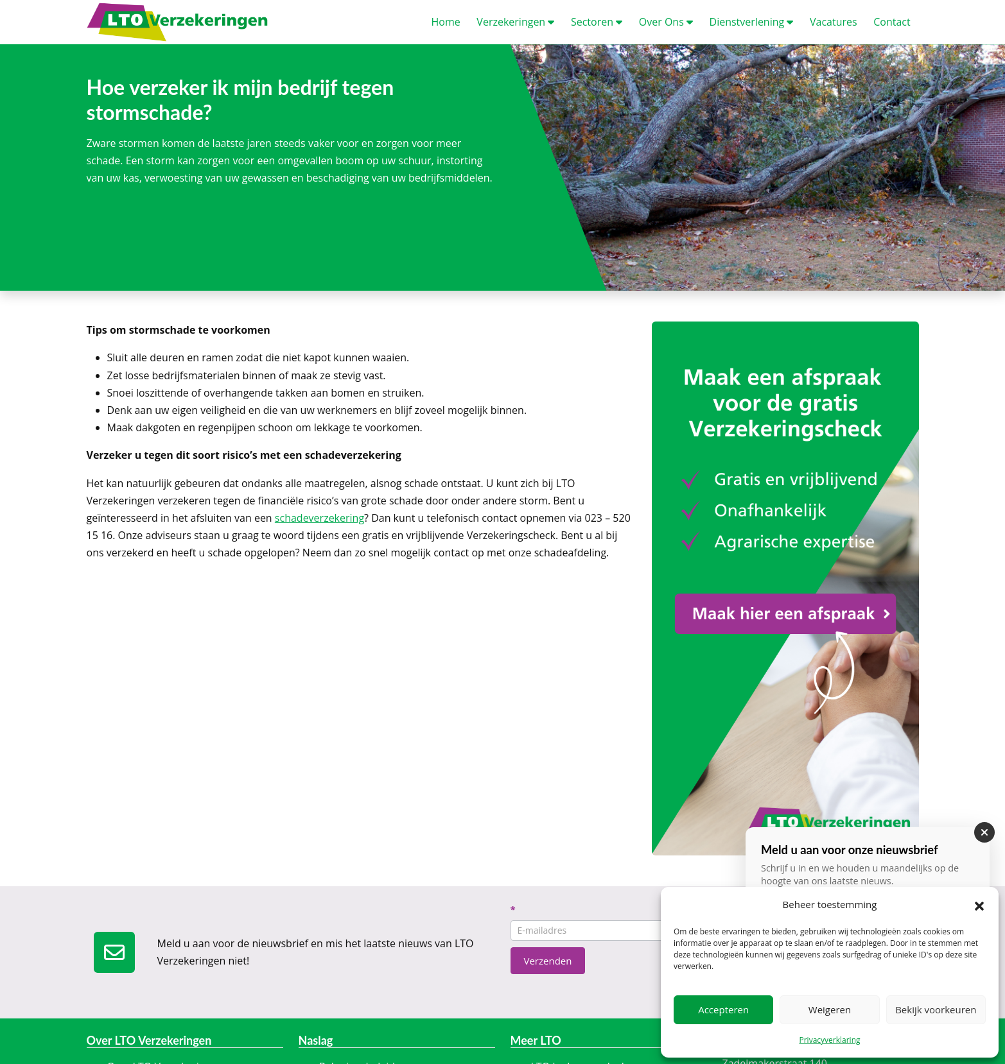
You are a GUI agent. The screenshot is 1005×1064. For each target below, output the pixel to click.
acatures (833, 22)
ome (446, 22)
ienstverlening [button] (752, 22)
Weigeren (829, 1009)
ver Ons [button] (666, 22)
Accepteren (723, 1009)
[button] (979, 904)
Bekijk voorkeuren (935, 1009)
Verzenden (548, 960)
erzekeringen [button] (515, 22)
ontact (891, 22)
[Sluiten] (984, 832)
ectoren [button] (596, 22)
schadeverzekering (319, 518)
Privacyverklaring (829, 1039)
